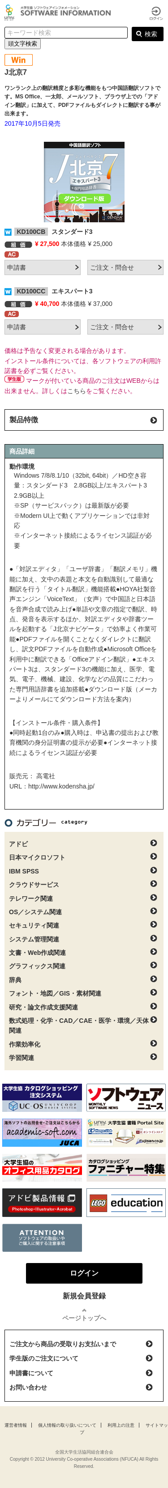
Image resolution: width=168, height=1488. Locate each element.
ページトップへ (84, 1318)
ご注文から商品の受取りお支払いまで (62, 1344)
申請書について (31, 1373)
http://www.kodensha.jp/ (61, 786)
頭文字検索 (22, 43)
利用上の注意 (121, 1425)
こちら (76, 390)
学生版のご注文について (43, 1358)
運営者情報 (15, 1425)
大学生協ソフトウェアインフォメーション (59, 12)
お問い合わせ (28, 1387)
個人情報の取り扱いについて (67, 1425)
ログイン (156, 13)
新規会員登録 (84, 1296)
